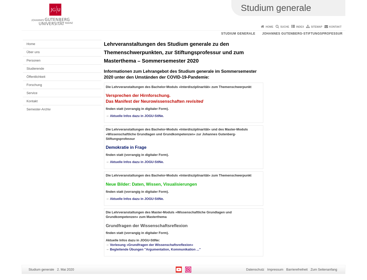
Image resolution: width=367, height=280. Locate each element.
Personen (34, 60)
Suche (284, 26)
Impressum (275, 269)
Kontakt (335, 26)
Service (32, 93)
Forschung (34, 85)
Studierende (35, 68)
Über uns (33, 52)
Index (300, 26)
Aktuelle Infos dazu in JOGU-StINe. (137, 116)
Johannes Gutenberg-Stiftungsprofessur (302, 33)
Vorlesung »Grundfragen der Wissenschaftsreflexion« (151, 245)
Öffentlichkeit (36, 77)
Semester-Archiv (39, 109)
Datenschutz (255, 269)
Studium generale (238, 33)
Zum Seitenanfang (323, 269)
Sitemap (316, 26)
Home (269, 26)
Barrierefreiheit (297, 269)
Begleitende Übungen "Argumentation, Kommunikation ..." (155, 249)
